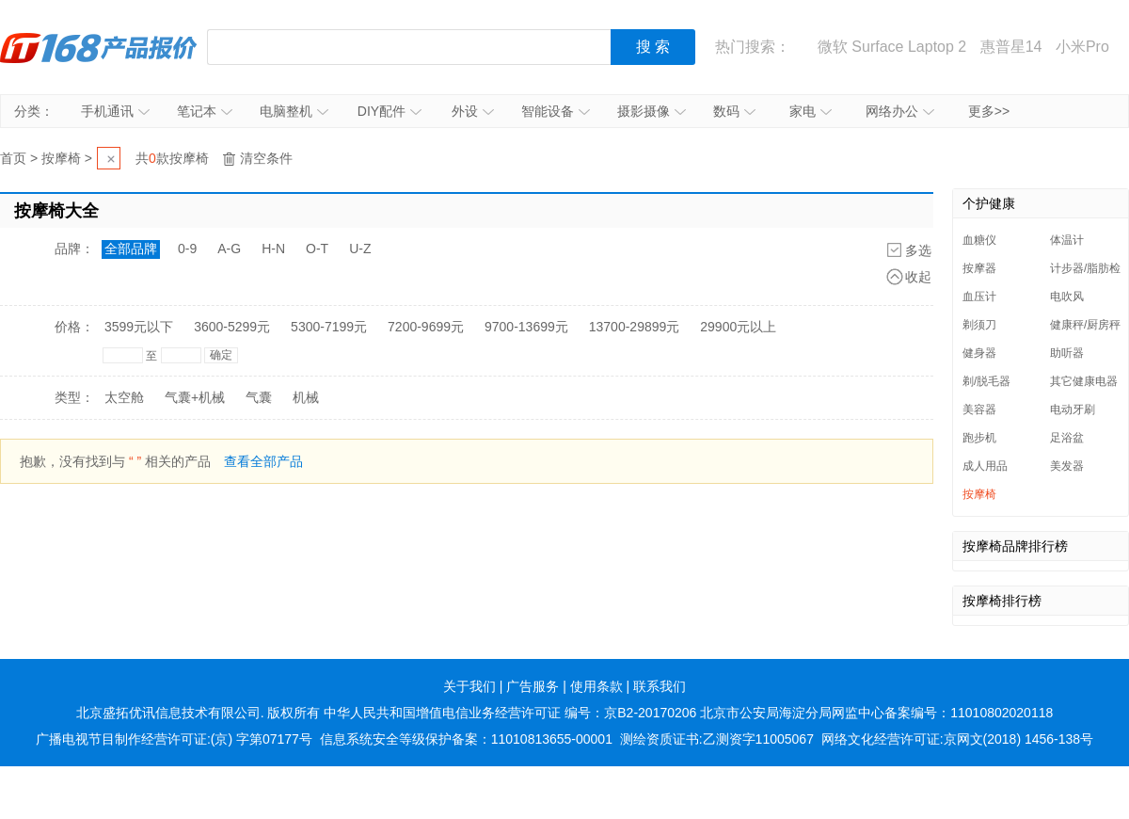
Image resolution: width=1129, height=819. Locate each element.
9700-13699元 (526, 326)
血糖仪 (979, 240)
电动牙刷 (1072, 409)
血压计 (979, 296)
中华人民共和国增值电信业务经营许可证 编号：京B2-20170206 (510, 712)
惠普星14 (1011, 47)
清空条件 (266, 158)
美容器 (979, 409)
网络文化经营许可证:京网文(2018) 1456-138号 (957, 739)
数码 (734, 111)
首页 (13, 158)
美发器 (1067, 466)
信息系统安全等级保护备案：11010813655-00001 (466, 739)
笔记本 (204, 111)
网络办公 (900, 111)
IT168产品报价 (99, 47)
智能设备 (555, 111)
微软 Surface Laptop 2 (892, 47)
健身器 (979, 353)
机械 (306, 397)
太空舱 (124, 397)
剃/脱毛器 (986, 381)
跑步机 (979, 437)
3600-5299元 (232, 326)
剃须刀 (979, 324)
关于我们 (469, 686)
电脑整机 (294, 111)
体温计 (1067, 240)
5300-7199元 (329, 326)
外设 (473, 111)
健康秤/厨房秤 (1085, 324)
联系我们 (659, 686)
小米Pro (1082, 47)
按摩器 (979, 268)
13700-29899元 (634, 326)
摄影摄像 (651, 111)
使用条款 (596, 686)
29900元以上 (738, 326)
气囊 (259, 397)
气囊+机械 (195, 397)
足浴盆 (1067, 437)
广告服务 (532, 686)
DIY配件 (389, 111)
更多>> (989, 111)
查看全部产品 (263, 461)
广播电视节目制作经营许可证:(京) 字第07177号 (174, 739)
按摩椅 (61, 158)
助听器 (1067, 353)
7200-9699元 (426, 326)
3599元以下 (138, 326)
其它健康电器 (1084, 381)
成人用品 (985, 466)
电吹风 (1067, 296)
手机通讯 (115, 111)
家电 (810, 111)
